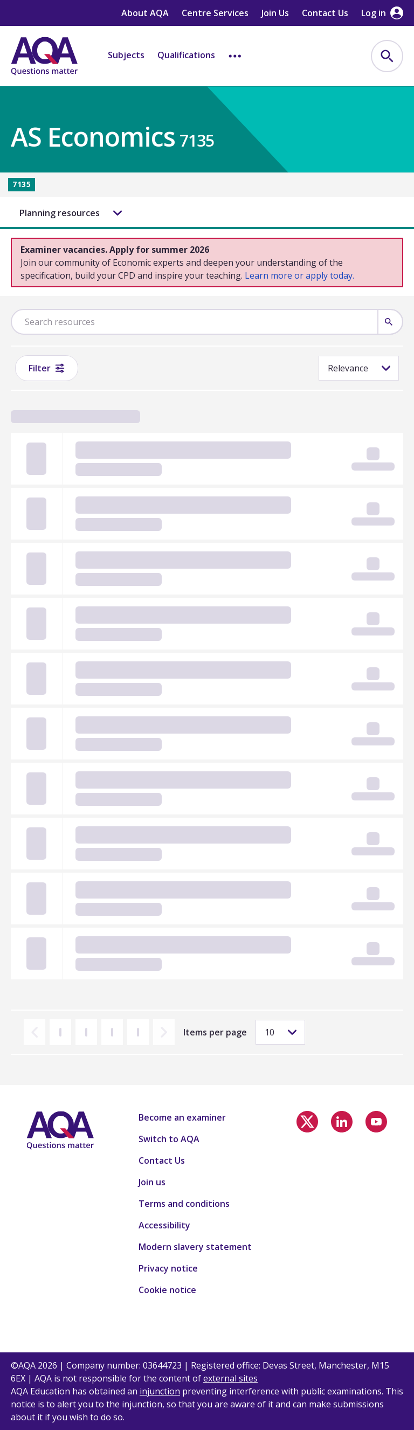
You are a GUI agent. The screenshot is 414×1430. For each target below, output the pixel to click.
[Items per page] (280, 1032)
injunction (160, 1391)
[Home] (44, 56)
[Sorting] (359, 368)
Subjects (126, 55)
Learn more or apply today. (299, 275)
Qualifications (186, 55)
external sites (230, 1378)
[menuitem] (387, 56)
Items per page (215, 1032)
